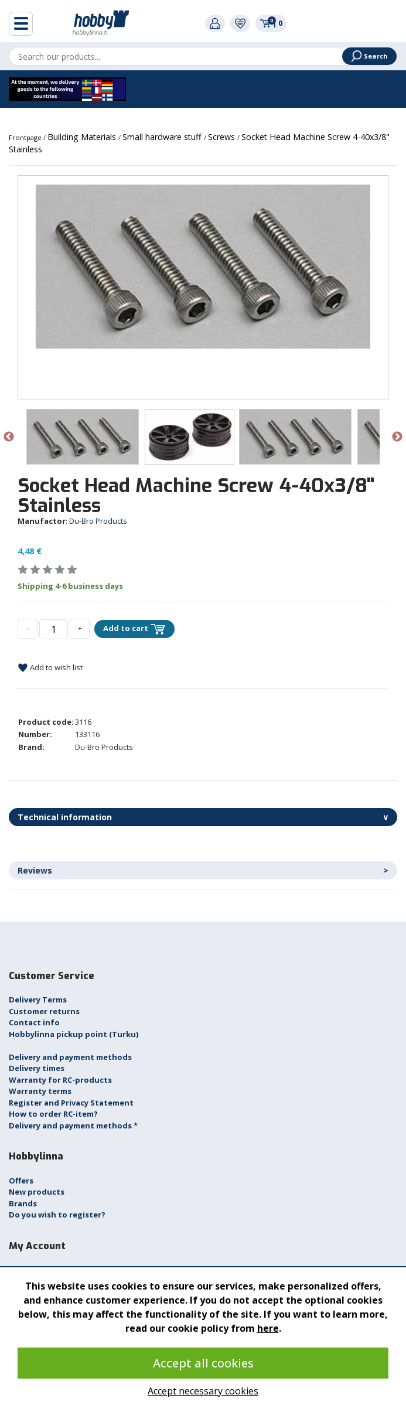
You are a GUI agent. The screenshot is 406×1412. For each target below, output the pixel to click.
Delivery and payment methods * (73, 1125)
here (268, 1328)
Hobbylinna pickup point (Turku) (73, 1034)
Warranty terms (40, 1091)
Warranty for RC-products (60, 1080)
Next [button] (397, 437)
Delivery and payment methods (70, 1057)
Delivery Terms (38, 999)
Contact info (34, 1022)
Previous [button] (9, 437)
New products (36, 1191)
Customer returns (44, 1011)
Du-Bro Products (98, 521)
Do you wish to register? (57, 1214)
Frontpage (26, 137)
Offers (21, 1180)
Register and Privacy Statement (71, 1102)
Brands (23, 1203)
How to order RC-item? (53, 1114)
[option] (203, 267)
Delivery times (36, 1068)
